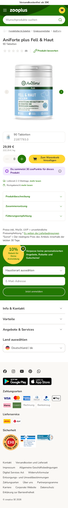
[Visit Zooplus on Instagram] (13, 371)
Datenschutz (47, 487)
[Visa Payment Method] (7, 398)
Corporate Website (26, 487)
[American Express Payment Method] (27, 398)
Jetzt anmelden (34, 291)
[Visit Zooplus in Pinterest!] (30, 371)
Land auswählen (15, 340)
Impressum (9, 467)
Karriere (7, 487)
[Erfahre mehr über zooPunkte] (60, 171)
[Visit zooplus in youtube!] (22, 371)
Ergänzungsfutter (41, 31)
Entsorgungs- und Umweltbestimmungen (26, 477)
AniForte (57, 31)
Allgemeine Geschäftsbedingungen (38, 467)
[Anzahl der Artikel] (14, 159)
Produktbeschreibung (34, 196)
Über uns (28, 482)
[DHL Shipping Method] (7, 421)
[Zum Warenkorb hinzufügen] (47, 159)
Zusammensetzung (34, 206)
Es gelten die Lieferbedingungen (41, 233)
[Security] (11, 442)
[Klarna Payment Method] (7, 405)
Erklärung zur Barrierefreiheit (18, 492)
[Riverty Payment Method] (17, 405)
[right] (61, 92)
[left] (7, 92)
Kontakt (7, 462)
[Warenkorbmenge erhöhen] (22, 159)
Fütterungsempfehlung (34, 216)
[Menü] (4, 10)
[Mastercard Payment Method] (17, 398)
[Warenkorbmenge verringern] (7, 159)
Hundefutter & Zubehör (19, 31)
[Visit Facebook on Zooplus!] (5, 371)
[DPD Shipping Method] (17, 421)
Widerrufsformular (38, 472)
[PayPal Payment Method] (46, 398)
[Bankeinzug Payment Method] (44, 405)
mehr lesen (35, 181)
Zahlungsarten (11, 482)
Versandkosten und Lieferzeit (32, 462)
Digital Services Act (13, 472)
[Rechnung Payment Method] (28, 405)
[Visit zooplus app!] (15, 384)
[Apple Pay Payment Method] (56, 398)
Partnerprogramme (47, 482)
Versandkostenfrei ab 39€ (34, 2)
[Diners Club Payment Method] (36, 398)
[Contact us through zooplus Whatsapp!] (39, 371)
